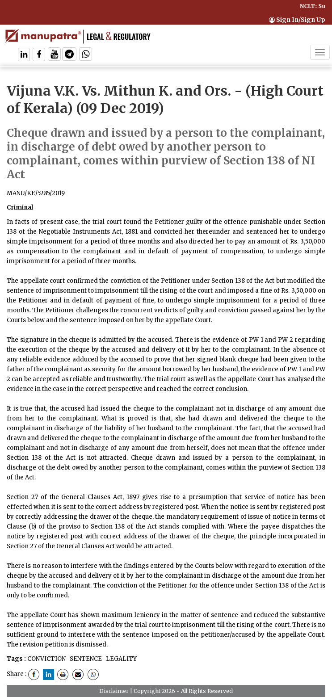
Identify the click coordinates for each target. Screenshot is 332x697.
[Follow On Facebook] (39, 55)
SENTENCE (85, 659)
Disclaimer (114, 691)
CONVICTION (46, 659)
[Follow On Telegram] (69, 55)
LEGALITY (121, 659)
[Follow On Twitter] (54, 55)
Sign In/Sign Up (297, 20)
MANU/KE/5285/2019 (36, 193)
